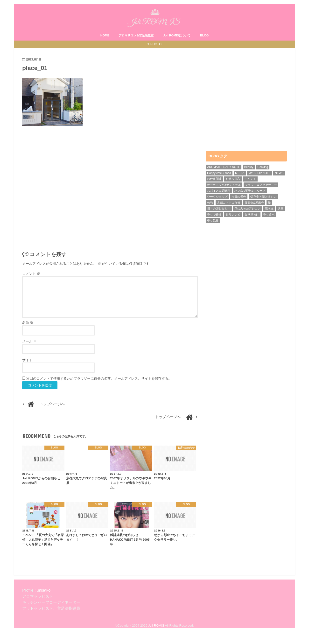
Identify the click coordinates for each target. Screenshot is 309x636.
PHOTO (156, 44)
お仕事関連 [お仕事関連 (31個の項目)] (214, 179)
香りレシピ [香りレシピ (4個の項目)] (233, 214)
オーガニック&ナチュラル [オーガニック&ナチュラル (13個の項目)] (224, 185)
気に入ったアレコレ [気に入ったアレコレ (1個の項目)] (247, 208)
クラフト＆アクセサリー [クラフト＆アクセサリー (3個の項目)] (261, 185)
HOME (104, 35)
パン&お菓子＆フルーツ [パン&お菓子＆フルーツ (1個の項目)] (249, 190)
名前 (27, 323)
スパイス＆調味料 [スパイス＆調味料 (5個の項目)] (218, 190)
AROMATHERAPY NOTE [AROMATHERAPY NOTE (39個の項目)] (223, 167)
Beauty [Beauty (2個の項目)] (248, 167)
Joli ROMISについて (176, 35)
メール (29, 341)
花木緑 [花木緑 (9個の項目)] (269, 208)
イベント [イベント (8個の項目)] (250, 179)
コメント (31, 274)
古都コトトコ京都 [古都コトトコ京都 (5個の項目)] (228, 202)
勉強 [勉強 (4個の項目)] (210, 202)
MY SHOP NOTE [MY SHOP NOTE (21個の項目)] (259, 173)
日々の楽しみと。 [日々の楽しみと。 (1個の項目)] (218, 208)
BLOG (204, 35)
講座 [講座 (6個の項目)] (280, 208)
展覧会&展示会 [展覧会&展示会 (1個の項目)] (254, 202)
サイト (27, 360)
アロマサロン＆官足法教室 (136, 35)
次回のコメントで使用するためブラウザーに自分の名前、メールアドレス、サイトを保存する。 (99, 378)
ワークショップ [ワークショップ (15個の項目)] (217, 196)
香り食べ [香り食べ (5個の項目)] (269, 214)
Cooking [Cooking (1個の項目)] (262, 167)
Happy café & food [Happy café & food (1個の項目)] (219, 173)
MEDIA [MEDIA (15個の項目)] (239, 173)
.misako (43, 590)
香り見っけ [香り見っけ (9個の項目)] (252, 214)
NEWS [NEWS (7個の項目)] (279, 173)
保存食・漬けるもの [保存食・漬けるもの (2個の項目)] (263, 196)
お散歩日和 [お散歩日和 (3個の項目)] (233, 179)
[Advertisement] (110, 187)
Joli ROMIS (156, 625)
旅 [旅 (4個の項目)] (269, 202)
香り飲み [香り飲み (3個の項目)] (213, 220)
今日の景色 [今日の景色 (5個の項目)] (239, 196)
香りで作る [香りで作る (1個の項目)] (214, 214)
